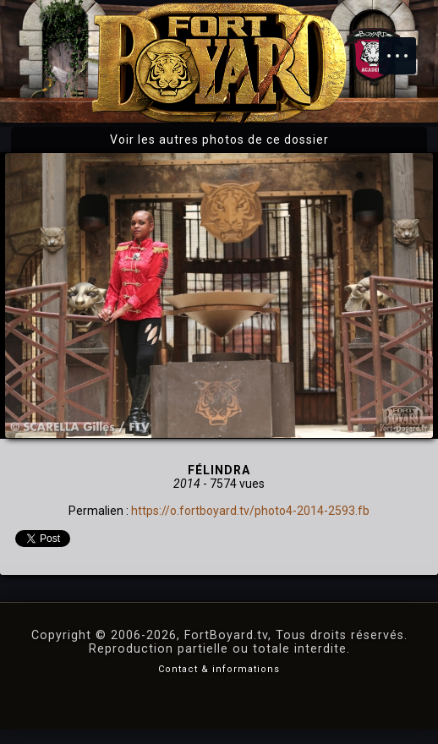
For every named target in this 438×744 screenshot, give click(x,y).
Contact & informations (219, 669)
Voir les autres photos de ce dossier (219, 139)
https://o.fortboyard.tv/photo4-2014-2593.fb (250, 510)
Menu (406, 47)
